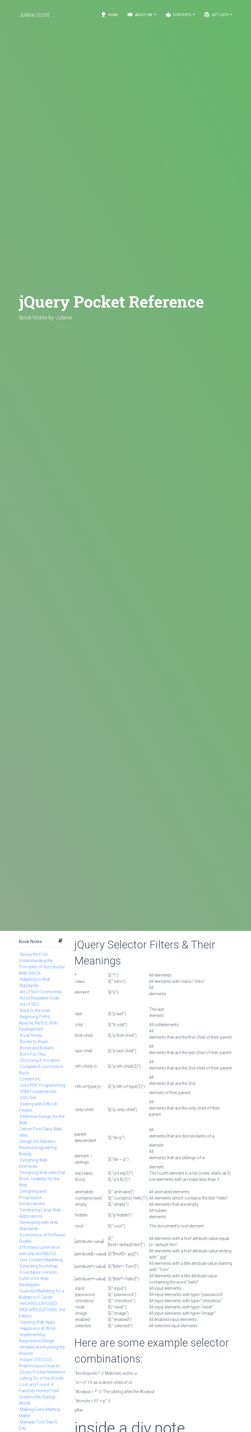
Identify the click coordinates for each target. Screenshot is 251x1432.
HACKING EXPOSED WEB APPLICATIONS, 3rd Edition (42, 1309)
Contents (180, 15)
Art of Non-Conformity (41, 991)
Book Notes (30, 941)
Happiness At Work (38, 1328)
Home (109, 15)
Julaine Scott (34, 15)
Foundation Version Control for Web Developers (38, 1278)
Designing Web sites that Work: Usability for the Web (42, 1178)
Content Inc (30, 1079)
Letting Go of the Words (42, 1378)
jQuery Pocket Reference (42, 1372)
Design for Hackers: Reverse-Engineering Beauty (38, 1147)
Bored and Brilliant (37, 1048)
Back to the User (35, 1010)
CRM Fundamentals (38, 1091)
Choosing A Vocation (40, 1060)
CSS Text (28, 1097)
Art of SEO (29, 1004)
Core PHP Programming (42, 1085)
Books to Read (33, 1041)
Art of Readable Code (39, 998)
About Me (141, 15)
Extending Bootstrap (39, 1266)
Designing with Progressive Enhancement (33, 1197)
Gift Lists (218, 15)
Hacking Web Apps (37, 1322)
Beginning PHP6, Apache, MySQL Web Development (38, 1023)
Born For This (33, 1054)
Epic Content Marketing (41, 1259)
